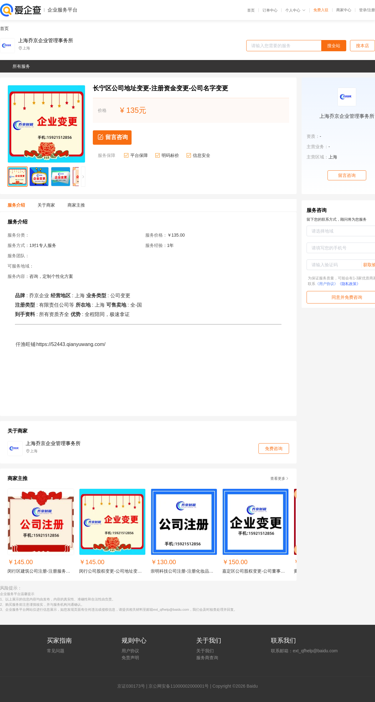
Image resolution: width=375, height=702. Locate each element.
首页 (251, 10)
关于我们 (205, 650)
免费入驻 (320, 10)
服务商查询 (207, 657)
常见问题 (55, 650)
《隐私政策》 (349, 284)
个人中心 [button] (295, 10)
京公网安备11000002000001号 (178, 686)
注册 (371, 10)
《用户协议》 (326, 284)
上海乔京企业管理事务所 (45, 40)
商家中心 (343, 10)
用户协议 (130, 650)
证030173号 (133, 686)
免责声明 (130, 657)
